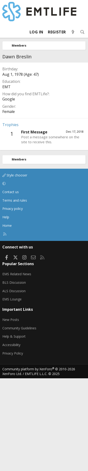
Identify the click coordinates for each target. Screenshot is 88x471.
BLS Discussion (14, 375)
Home (7, 318)
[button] (43, 276)
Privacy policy (12, 301)
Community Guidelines (19, 421)
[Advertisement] (44, 109)
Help (5, 309)
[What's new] (73, 32)
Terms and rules (14, 293)
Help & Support (14, 429)
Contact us (10, 284)
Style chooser (14, 268)
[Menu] (6, 32)
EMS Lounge (12, 392)
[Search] (82, 32)
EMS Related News (16, 366)
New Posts (10, 412)
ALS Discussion (14, 383)
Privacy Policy (12, 446)
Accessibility (11, 437)
